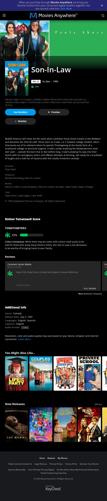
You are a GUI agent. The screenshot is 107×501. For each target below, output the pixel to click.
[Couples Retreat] (40, 373)
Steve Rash (10, 169)
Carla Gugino (24, 195)
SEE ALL (98, 404)
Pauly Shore (10, 195)
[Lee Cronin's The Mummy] (16, 424)
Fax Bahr (59, 186)
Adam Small (70, 186)
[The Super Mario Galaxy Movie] (40, 424)
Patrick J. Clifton (12, 186)
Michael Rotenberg (14, 178)
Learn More (24, 339)
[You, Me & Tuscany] (65, 424)
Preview (54, 112)
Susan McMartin (29, 186)
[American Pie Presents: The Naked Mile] (65, 373)
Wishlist (20, 121)
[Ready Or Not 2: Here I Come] (89, 424)
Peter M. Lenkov (32, 178)
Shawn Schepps (85, 186)
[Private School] (89, 373)
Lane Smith (36, 195)
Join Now (66, 8)
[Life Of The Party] (16, 373)
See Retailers (20, 112)
